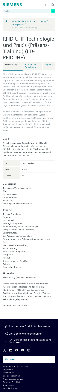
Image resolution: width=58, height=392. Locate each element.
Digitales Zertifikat (11, 382)
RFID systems (18, 24)
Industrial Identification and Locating (29, 21)
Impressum (8, 369)
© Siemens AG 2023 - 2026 (15, 366)
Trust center (8, 385)
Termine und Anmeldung (31, 65)
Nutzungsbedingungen (13, 379)
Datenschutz (8, 372)
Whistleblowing (10, 388)
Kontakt (10, 359)
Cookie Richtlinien (11, 376)
